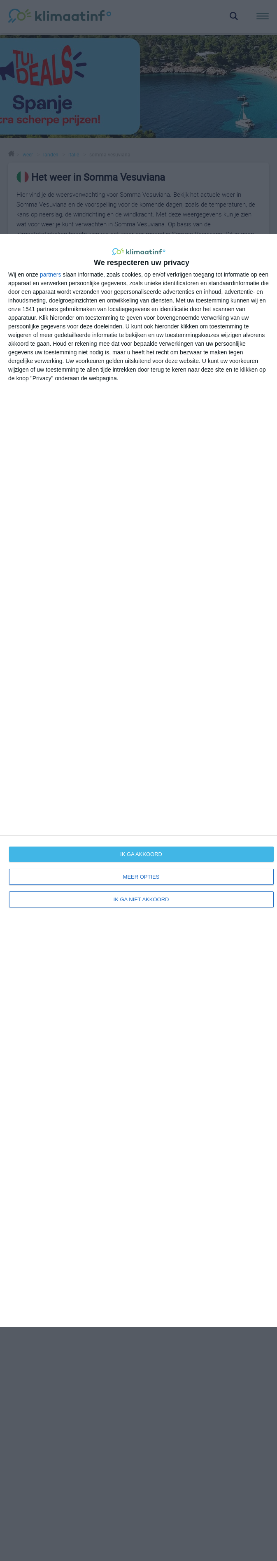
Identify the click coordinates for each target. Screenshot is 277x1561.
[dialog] (138, 780)
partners (50, 274)
